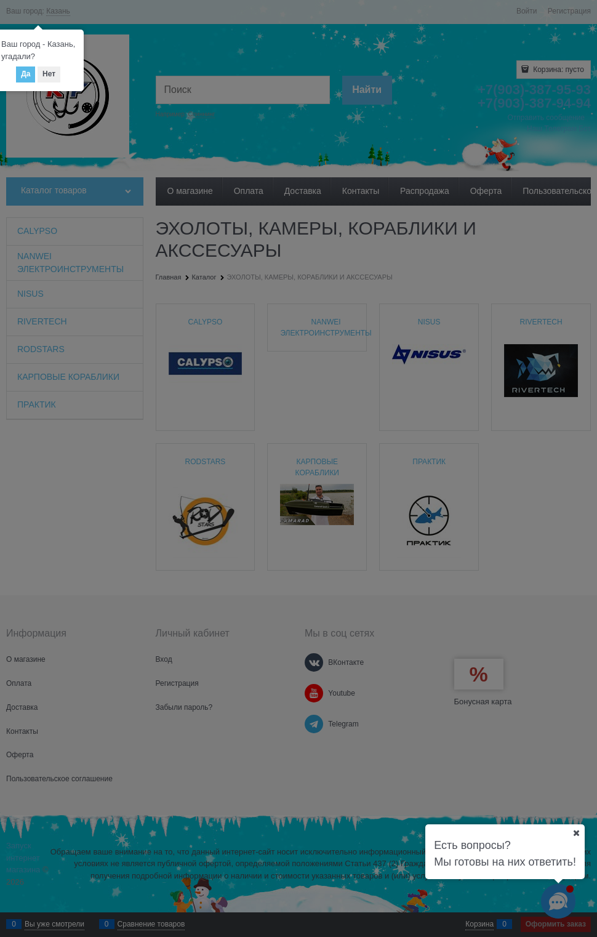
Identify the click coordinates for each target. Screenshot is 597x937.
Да (25, 74)
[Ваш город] (576, 833)
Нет (48, 74)
